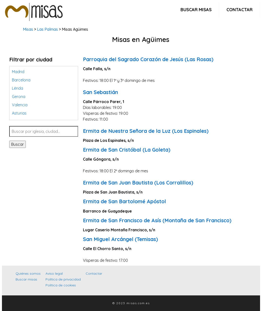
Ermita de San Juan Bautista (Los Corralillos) (138, 182)
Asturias (19, 113)
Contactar (239, 9)
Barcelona (21, 80)
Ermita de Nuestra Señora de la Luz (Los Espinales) (145, 131)
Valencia (19, 104)
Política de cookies (60, 285)
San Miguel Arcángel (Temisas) (120, 239)
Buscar (17, 144)
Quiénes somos (28, 273)
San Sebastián (100, 92)
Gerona (18, 96)
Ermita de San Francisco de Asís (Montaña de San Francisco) (157, 220)
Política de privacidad (63, 279)
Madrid (18, 71)
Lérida (17, 88)
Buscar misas (196, 9)
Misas (28, 29)
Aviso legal (54, 273)
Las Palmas (47, 29)
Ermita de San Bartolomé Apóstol (124, 201)
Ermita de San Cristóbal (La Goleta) (126, 149)
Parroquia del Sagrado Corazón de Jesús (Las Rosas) (148, 59)
